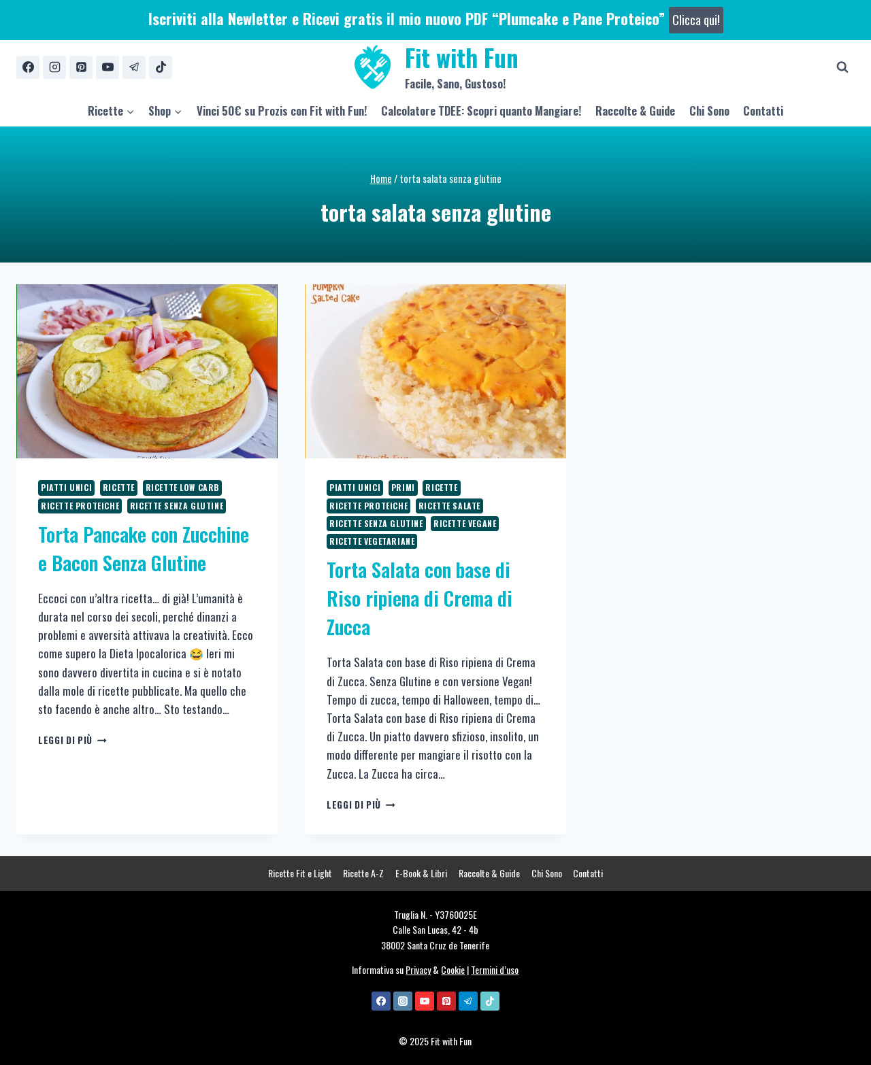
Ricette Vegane (464, 523)
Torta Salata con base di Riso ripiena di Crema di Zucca (419, 598)
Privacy (418, 969)
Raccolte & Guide (635, 110)
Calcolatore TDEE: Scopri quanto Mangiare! (481, 110)
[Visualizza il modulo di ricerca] (842, 67)
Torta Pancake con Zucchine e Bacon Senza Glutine (143, 548)
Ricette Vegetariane (371, 541)
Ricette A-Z (363, 873)
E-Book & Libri (421, 873)
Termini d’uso (495, 969)
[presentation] (147, 371)
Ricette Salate (449, 505)
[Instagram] (54, 67)
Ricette (119, 487)
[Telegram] (134, 67)
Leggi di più (72, 740)
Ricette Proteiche (80, 505)
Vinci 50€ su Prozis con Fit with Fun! (282, 110)
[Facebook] (27, 67)
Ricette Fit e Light (300, 873)
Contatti (763, 110)
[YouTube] (107, 67)
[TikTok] (160, 67)
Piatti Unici (66, 487)
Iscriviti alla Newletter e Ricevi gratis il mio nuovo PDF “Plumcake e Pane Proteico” (435, 18)
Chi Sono (709, 110)
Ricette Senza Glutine (177, 505)
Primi (403, 487)
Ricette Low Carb (183, 487)
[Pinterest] (81, 67)
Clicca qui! (696, 20)
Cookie (453, 969)
